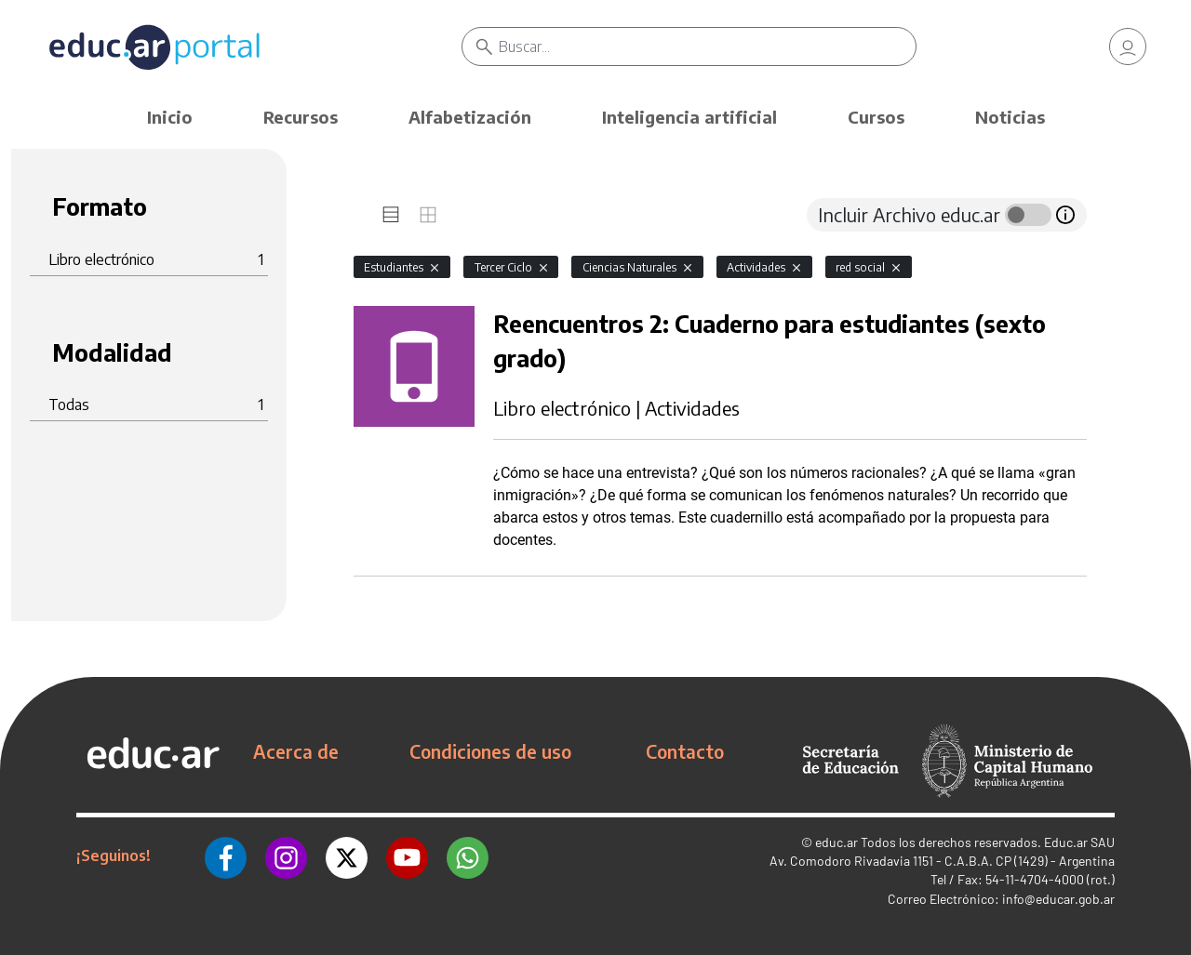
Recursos (300, 116)
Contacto (685, 751)
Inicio (170, 116)
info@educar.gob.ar (1058, 899)
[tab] (390, 214)
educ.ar (836, 842)
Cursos (876, 116)
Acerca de (296, 751)
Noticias (1010, 116)
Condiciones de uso (490, 751)
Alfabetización (469, 116)
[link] (1127, 46)
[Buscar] (707, 46)
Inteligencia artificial (689, 116)
